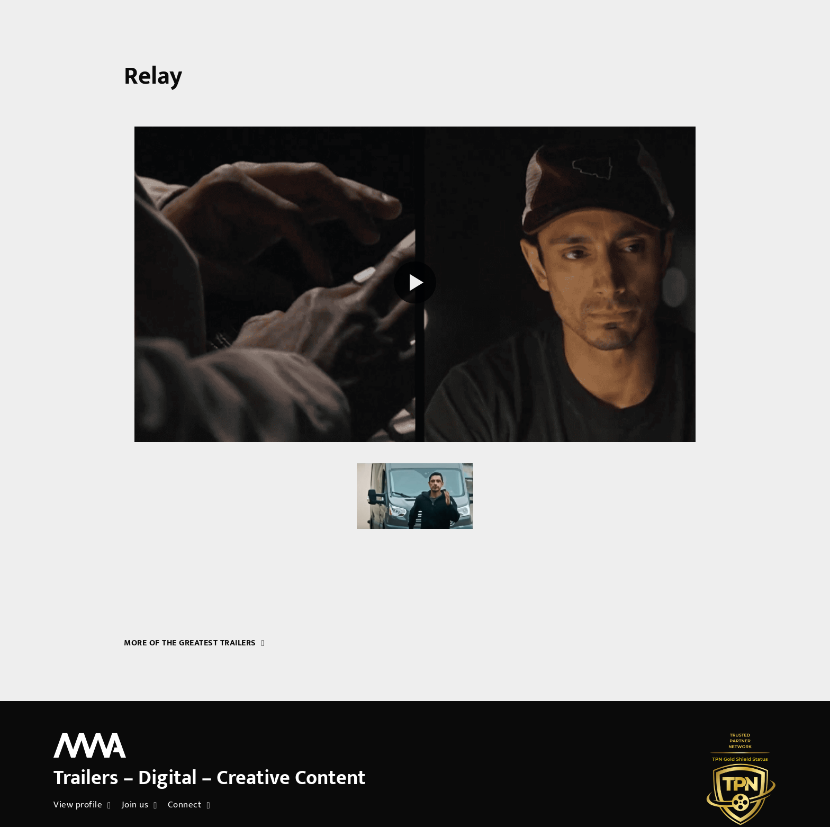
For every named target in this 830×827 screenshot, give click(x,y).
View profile (82, 805)
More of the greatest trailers (194, 643)
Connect (189, 805)
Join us (139, 805)
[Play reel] (415, 284)
